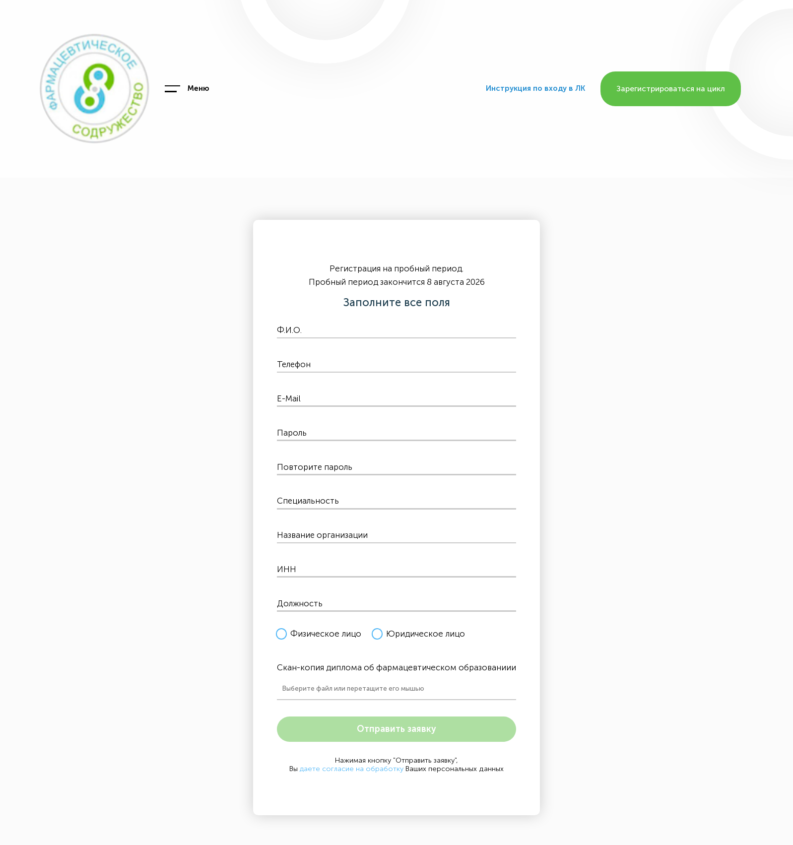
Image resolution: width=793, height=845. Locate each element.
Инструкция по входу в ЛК (535, 88)
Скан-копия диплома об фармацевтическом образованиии (396, 667)
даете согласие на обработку (352, 769)
